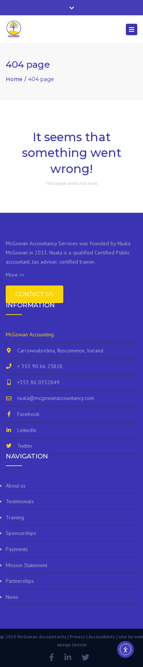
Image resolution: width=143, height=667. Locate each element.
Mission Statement (26, 565)
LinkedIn (26, 430)
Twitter (25, 445)
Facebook (28, 414)
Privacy (77, 636)
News (12, 597)
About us (16, 485)
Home (14, 79)
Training (15, 517)
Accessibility (101, 636)
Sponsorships (21, 533)
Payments (17, 549)
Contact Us (34, 294)
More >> (15, 274)
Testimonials (20, 501)
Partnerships (20, 580)
